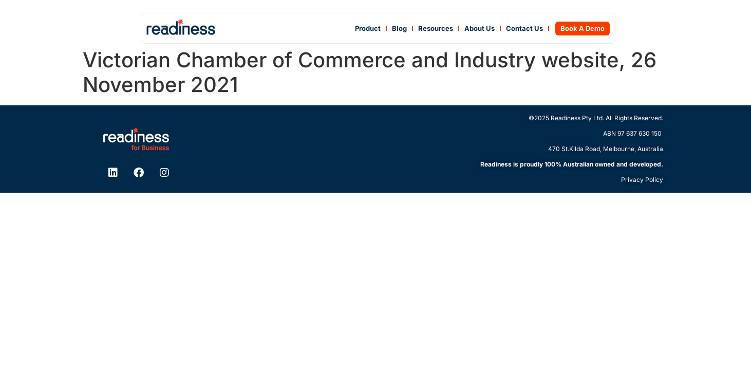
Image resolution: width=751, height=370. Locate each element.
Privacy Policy (642, 179)
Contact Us (524, 28)
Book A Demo (582, 28)
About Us (479, 28)
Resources (435, 28)
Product (368, 28)
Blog (399, 28)
